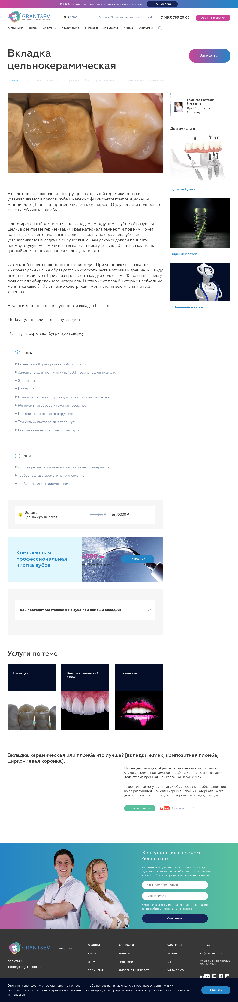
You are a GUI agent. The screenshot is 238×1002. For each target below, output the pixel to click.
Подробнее (138, 559)
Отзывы (172, 953)
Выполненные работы (101, 28)
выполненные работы (134, 970)
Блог (170, 962)
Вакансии (174, 945)
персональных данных (177, 909)
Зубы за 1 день (128, 945)
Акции (128, 28)
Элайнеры (95, 970)
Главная (13, 80)
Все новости (162, 4)
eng (74, 17)
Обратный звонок (213, 17)
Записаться (210, 55)
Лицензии (125, 962)
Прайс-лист (70, 28)
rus (66, 17)
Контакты (146, 28)
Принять (216, 990)
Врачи (32, 28)
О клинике (15, 28)
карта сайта (176, 970)
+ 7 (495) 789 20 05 (173, 17)
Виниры (124, 953)
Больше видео (139, 808)
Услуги (48, 28)
